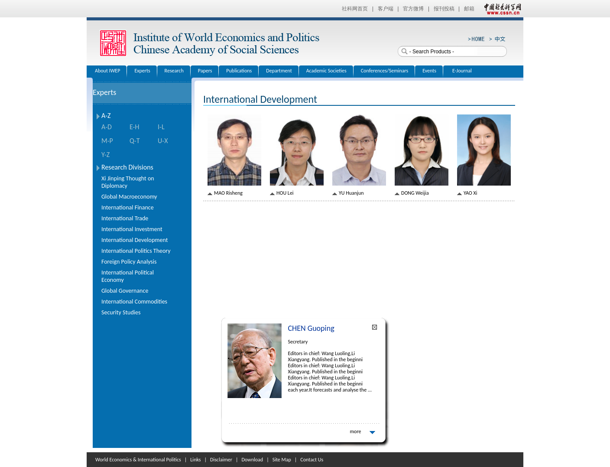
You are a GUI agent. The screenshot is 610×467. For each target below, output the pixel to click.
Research (174, 71)
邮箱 (469, 9)
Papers (205, 71)
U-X (163, 141)
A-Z (106, 115)
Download (252, 460)
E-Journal (462, 71)
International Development (134, 240)
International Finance (127, 207)
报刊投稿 (444, 9)
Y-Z (105, 154)
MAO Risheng (228, 193)
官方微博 (413, 9)
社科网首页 (355, 9)
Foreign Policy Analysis (129, 261)
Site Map (282, 460)
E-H (134, 127)
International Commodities (134, 301)
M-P (107, 141)
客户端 (385, 9)
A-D (106, 127)
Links (195, 460)
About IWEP (107, 71)
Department (279, 71)
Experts (142, 71)
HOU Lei (285, 193)
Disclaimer (221, 460)
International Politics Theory (136, 251)
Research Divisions (127, 167)
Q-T (135, 141)
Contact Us (311, 460)
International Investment (131, 229)
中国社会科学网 (501, 8)
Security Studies (120, 312)
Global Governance (124, 290)
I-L (161, 127)
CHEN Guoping (311, 328)
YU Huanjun (351, 193)
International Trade (124, 218)
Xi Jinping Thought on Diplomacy (127, 182)
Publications (239, 71)
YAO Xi (470, 193)
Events (429, 71)
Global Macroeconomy (129, 196)
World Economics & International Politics (138, 460)
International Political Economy (127, 276)
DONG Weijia (415, 193)
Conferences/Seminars (385, 71)
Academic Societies (326, 71)
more (355, 431)
